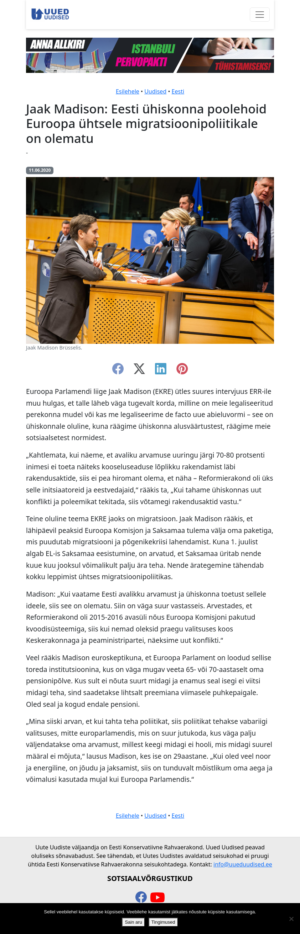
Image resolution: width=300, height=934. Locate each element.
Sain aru (133, 922)
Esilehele (127, 91)
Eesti (178, 91)
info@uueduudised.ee (242, 864)
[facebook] (118, 370)
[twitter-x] (139, 370)
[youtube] (157, 897)
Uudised (155, 91)
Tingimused (163, 922)
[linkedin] (161, 370)
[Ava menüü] (260, 14)
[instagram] (182, 370)
